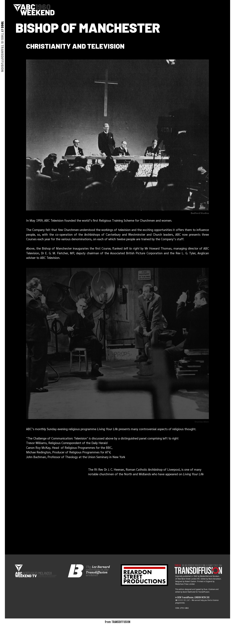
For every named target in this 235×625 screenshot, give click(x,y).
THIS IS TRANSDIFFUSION (2, 52)
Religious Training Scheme (116, 220)
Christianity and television (75, 46)
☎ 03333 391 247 (182, 600)
